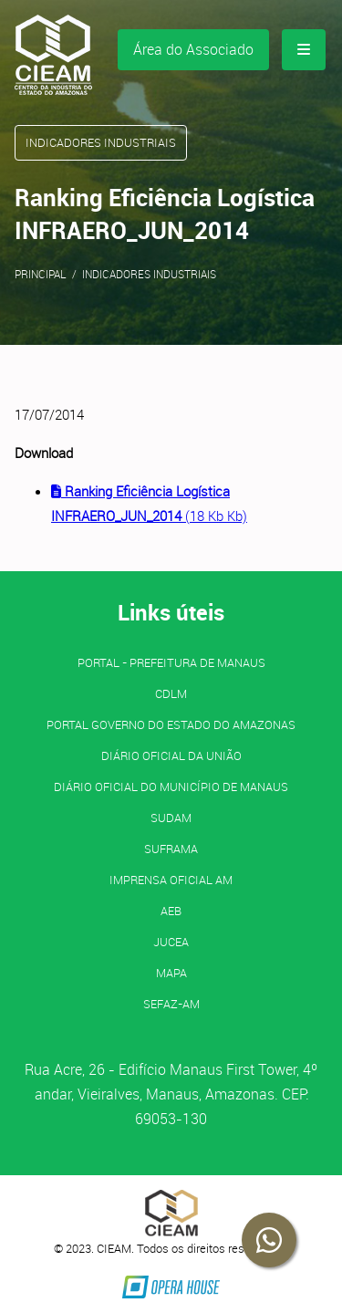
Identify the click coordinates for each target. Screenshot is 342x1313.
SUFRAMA (171, 848)
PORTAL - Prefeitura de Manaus (171, 662)
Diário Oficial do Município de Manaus (171, 786)
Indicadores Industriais (149, 273)
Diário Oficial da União (171, 755)
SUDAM (171, 817)
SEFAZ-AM (171, 1003)
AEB (171, 910)
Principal (41, 273)
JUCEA (171, 941)
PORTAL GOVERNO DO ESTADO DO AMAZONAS (171, 724)
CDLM (171, 693)
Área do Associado (193, 49)
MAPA (171, 972)
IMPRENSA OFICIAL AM (171, 879)
